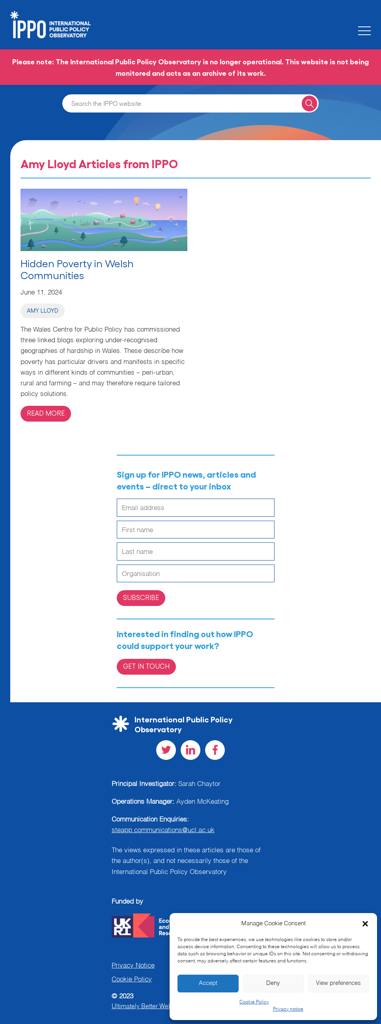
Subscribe (141, 597)
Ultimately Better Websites (148, 1006)
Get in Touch (146, 666)
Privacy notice (288, 1009)
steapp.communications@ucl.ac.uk (163, 830)
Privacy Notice (133, 965)
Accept (208, 983)
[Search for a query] (309, 103)
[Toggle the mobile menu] (364, 30)
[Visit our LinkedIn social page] (190, 750)
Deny (273, 983)
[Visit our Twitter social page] (166, 750)
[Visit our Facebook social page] (215, 750)
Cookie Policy (254, 1002)
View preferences (338, 983)
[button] (365, 924)
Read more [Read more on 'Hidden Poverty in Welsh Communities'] (46, 413)
